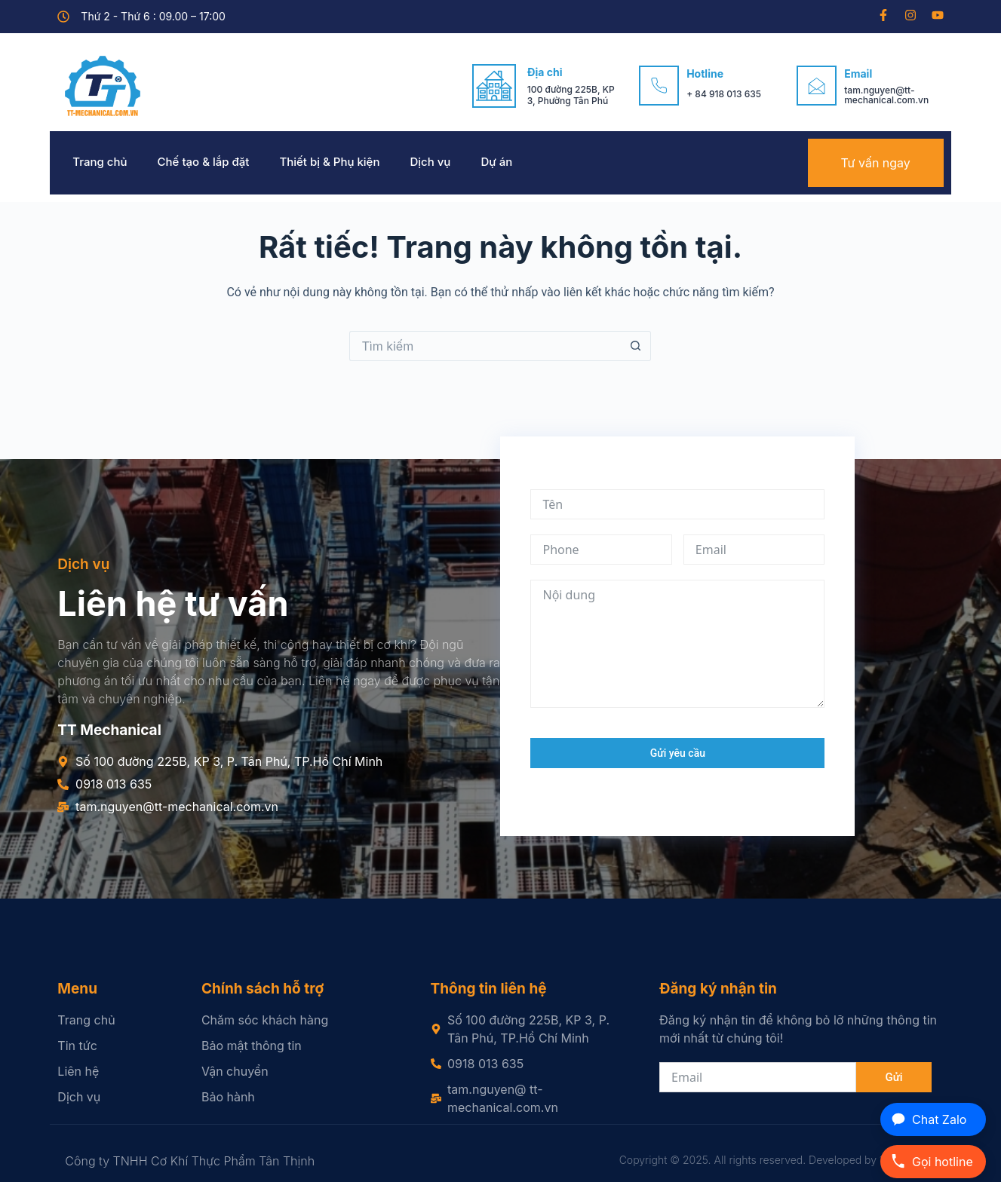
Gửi (893, 1077)
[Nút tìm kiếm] (636, 346)
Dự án (496, 162)
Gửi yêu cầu (677, 753)
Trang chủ (99, 162)
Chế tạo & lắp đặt (204, 162)
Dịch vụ (430, 162)
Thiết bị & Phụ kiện (329, 162)
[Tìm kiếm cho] (485, 346)
